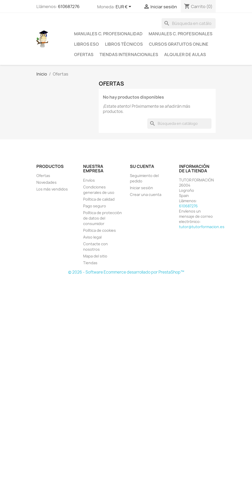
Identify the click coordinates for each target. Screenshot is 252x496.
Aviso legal (92, 237)
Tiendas (90, 262)
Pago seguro (94, 205)
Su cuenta (142, 166)
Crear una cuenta (145, 194)
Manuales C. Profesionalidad (108, 34)
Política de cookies (99, 230)
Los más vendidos (52, 189)
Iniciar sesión (141, 187)
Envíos (89, 180)
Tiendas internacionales (129, 54)
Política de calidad (99, 199)
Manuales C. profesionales (181, 34)
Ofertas (84, 54)
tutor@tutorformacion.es (201, 226)
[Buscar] (189, 23)
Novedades (46, 182)
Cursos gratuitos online (178, 44)
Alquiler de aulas (185, 54)
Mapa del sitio (95, 256)
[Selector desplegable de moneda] (124, 7)
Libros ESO (86, 44)
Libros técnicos (124, 44)
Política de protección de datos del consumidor (102, 218)
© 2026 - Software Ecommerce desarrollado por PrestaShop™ (126, 272)
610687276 (68, 6)
